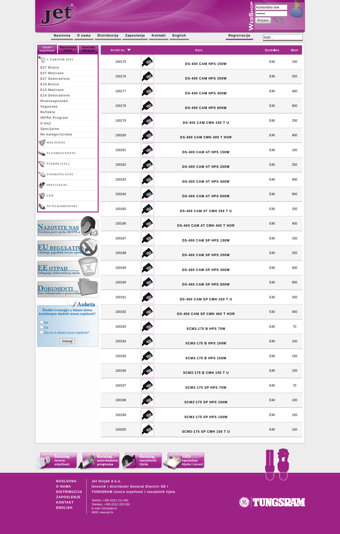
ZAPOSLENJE (68, 497)
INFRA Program (54, 118)
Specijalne (49, 129)
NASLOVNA (66, 481)
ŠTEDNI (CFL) (54, 163)
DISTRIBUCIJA (69, 492)
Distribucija (108, 35)
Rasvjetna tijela (68, 49)
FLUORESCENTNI (57, 153)
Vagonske (49, 106)
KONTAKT (65, 502)
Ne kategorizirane (56, 134)
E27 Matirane (52, 73)
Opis (199, 50)
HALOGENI (51, 142)
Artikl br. (118, 50)
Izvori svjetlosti (47, 49)
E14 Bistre (49, 84)
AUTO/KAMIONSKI (58, 206)
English (179, 35)
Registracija (239, 35)
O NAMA (63, 486)
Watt (294, 50)
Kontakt (159, 35)
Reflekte (47, 112)
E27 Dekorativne (55, 79)
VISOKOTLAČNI (55, 174)
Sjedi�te (272, 50)
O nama (84, 35)
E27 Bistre (49, 67)
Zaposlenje (135, 35)
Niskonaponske (54, 101)
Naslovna (62, 35)
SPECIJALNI (52, 185)
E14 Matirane (52, 90)
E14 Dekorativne (55, 95)
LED (46, 195)
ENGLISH (64, 508)
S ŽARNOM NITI (55, 59)
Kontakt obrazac (88, 49)
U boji (45, 123)
